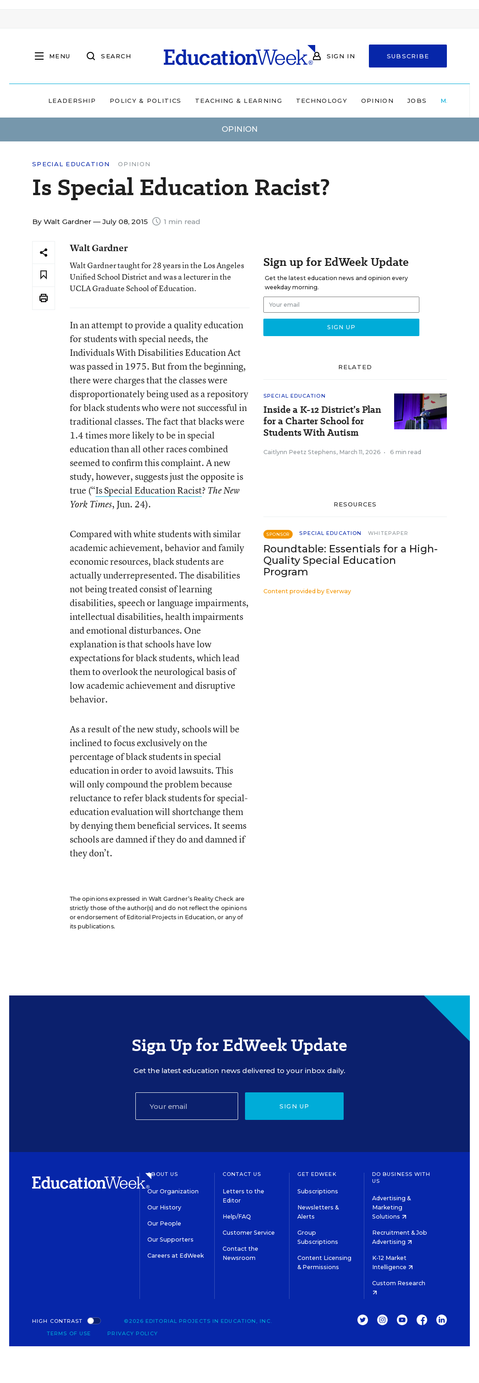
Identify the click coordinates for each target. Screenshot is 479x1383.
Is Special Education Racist (148, 490)
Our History (164, 1207)
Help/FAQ (237, 1216)
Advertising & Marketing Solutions (391, 1207)
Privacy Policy (132, 1333)
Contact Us (242, 1174)
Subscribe (408, 56)
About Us (162, 1174)
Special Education (71, 164)
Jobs (417, 100)
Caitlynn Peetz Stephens (299, 452)
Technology (321, 100)
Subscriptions (317, 1191)
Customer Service (249, 1232)
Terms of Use (69, 1333)
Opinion (377, 100)
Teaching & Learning (238, 100)
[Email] (187, 1106)
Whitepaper (388, 533)
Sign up (294, 1106)
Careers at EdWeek (175, 1255)
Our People (164, 1223)
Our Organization (173, 1191)
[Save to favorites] (44, 275)
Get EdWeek (317, 1174)
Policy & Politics (145, 100)
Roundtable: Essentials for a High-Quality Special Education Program (350, 560)
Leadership (72, 100)
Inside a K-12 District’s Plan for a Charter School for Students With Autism (322, 421)
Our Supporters (170, 1239)
